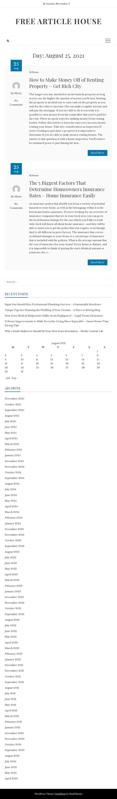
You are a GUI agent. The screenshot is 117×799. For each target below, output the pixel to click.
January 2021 (12, 727)
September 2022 (14, 614)
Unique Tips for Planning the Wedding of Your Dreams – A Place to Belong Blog (52, 310)
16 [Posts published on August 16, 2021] (6, 363)
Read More (97, 152)
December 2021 (14, 665)
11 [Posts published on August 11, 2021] (37, 359)
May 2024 (11, 500)
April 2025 (11, 438)
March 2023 (12, 580)
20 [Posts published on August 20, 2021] (67, 363)
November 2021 (14, 670)
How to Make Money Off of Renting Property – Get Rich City (66, 83)
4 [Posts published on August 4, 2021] (36, 355)
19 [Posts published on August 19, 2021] (52, 363)
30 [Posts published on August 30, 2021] (6, 371)
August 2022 (12, 619)
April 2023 (11, 574)
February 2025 (13, 449)
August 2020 (12, 755)
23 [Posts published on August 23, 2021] (6, 367)
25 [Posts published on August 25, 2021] (37, 367)
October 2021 (13, 676)
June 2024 (11, 495)
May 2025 (10, 432)
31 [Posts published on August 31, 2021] (22, 371)
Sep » (15, 378)
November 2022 (14, 602)
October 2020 (13, 744)
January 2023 (13, 591)
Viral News (60, 794)
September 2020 (14, 750)
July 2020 (10, 761)
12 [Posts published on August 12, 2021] (52, 359)
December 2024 (14, 461)
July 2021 (10, 693)
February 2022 (13, 653)
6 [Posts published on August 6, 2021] (66, 355)
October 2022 (13, 608)
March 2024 (12, 512)
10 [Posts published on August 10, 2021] (22, 359)
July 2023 (10, 557)
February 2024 (13, 517)
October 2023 (13, 540)
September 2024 (14, 478)
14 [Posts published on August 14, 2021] (83, 359)
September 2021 (14, 682)
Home (35, 72)
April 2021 (11, 710)
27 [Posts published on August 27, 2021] (67, 367)
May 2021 (10, 704)
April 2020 (11, 778)
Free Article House (58, 21)
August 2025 (12, 415)
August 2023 (12, 551)
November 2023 (14, 534)
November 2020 (14, 738)
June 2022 (11, 631)
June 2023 (11, 563)
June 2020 (11, 767)
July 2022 (10, 625)
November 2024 (14, 466)
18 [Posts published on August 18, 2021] (37, 363)
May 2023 (11, 568)
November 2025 (14, 398)
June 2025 (11, 427)
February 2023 (13, 585)
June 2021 (10, 699)
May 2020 (11, 772)
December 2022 (14, 597)
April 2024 (11, 506)
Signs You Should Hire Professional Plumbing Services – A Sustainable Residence (53, 304)
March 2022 (12, 648)
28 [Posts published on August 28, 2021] (83, 367)
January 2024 (13, 523)
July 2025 (10, 421)
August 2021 (12, 687)
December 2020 (14, 733)
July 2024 (10, 489)
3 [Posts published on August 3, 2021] (21, 355)
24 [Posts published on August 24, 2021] (22, 367)
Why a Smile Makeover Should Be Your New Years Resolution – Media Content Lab (54, 331)
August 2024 (12, 483)
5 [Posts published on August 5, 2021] (51, 355)
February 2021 (13, 721)
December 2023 (14, 529)
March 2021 (12, 716)
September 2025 (14, 410)
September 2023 (14, 546)
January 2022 (13, 659)
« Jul (7, 378)
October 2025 (13, 404)
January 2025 (13, 455)
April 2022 (11, 642)
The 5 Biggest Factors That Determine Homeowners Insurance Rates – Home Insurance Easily (67, 189)
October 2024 (13, 472)
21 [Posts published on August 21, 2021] (83, 363)
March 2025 (12, 444)
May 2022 (11, 636)
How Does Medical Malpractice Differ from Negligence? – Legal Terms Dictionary (54, 315)
